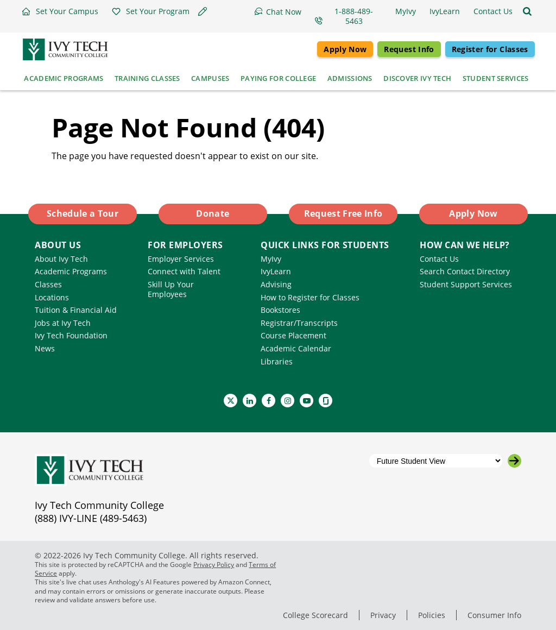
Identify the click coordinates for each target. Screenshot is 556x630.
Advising (276, 284)
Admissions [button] (349, 78)
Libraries (277, 361)
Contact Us (439, 259)
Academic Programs (71, 271)
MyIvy (271, 259)
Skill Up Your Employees (171, 289)
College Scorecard (315, 615)
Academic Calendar (296, 348)
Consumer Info (494, 615)
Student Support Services (466, 284)
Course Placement (293, 335)
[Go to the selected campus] (514, 461)
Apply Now (345, 49)
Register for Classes (490, 49)
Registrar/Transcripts (299, 323)
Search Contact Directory (465, 271)
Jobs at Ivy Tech (63, 323)
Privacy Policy (213, 564)
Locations (52, 297)
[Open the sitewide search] (527, 11)
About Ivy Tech (61, 259)
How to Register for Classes (310, 297)
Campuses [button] (210, 78)
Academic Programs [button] (63, 78)
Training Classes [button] (147, 78)
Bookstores (280, 310)
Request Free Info (343, 213)
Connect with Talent (184, 271)
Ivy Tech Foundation (71, 335)
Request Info (409, 49)
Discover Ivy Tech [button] (417, 78)
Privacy (383, 615)
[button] (60, 11)
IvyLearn (276, 271)
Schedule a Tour (82, 213)
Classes (48, 284)
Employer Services (181, 259)
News (45, 348)
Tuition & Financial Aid (76, 310)
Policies (431, 615)
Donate (212, 213)
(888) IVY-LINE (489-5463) (91, 518)
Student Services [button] (496, 78)
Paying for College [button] (278, 78)
